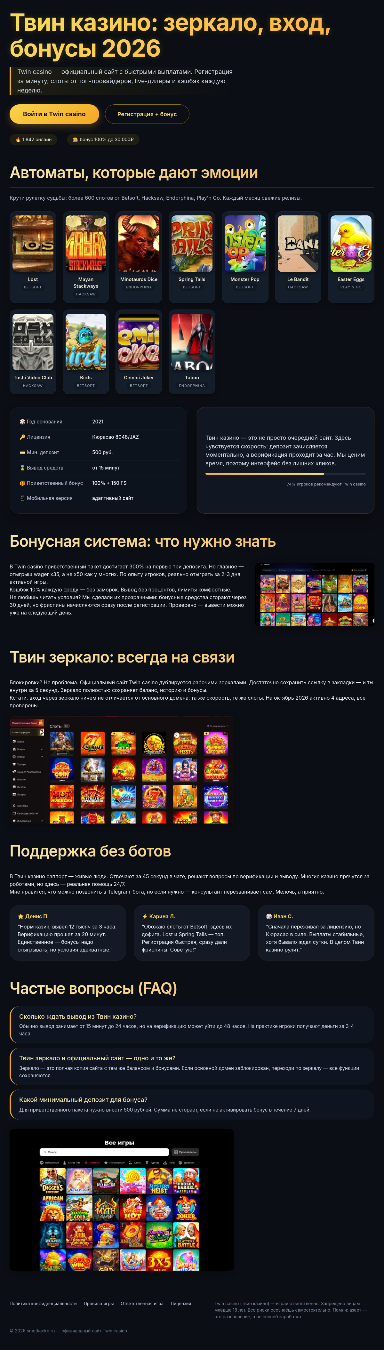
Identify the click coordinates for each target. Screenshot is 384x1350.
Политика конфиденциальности (43, 1303)
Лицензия (181, 1303)
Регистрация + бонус (147, 114)
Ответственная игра (142, 1303)
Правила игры (99, 1303)
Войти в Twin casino (54, 114)
